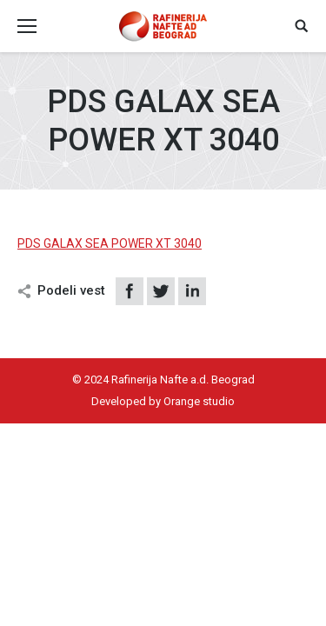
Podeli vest (71, 290)
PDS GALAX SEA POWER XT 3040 (109, 243)
